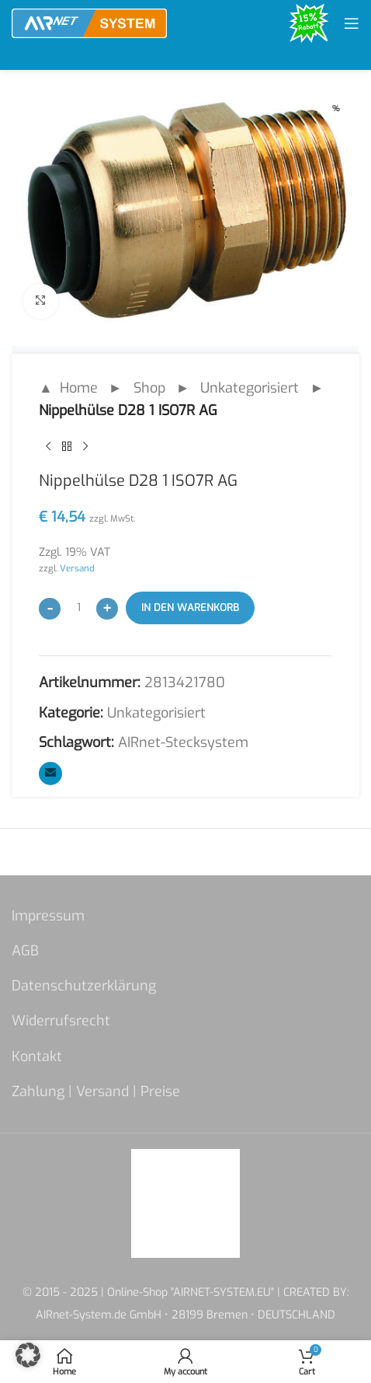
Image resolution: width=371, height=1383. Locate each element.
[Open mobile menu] (351, 23)
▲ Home (68, 388)
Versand (77, 568)
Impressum (48, 915)
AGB (25, 950)
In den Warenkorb (190, 607)
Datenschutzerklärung (84, 985)
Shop (149, 388)
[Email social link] (50, 773)
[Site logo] (89, 22)
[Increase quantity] (107, 609)
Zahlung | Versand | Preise (96, 1091)
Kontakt (37, 1056)
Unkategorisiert (249, 388)
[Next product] (85, 446)
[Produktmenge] (78, 608)
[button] (28, 1355)
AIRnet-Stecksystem (183, 742)
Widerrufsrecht (61, 1020)
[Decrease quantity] (50, 609)
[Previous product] (48, 446)
